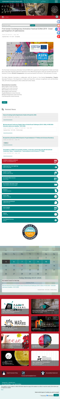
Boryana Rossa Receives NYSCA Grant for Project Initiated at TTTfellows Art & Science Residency (28, 137)
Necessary (43, 395)
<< (6, 250)
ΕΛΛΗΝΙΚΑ (43, 1)
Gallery (6, 143)
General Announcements (7, 119)
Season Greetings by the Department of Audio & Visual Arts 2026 (19, 115)
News (7, 17)
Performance (50, 395)
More (2, 389)
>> (54, 250)
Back (4, 102)
